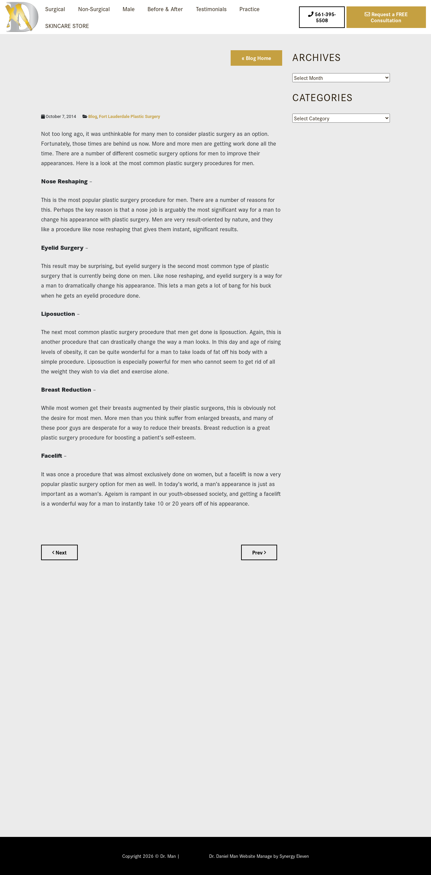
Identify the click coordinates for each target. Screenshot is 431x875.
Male (129, 8)
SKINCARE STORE (67, 25)
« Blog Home (256, 58)
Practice (249, 8)
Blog (92, 116)
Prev (259, 552)
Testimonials (211, 8)
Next (59, 552)
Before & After (165, 8)
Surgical (55, 8)
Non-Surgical (94, 8)
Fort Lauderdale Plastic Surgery (129, 116)
